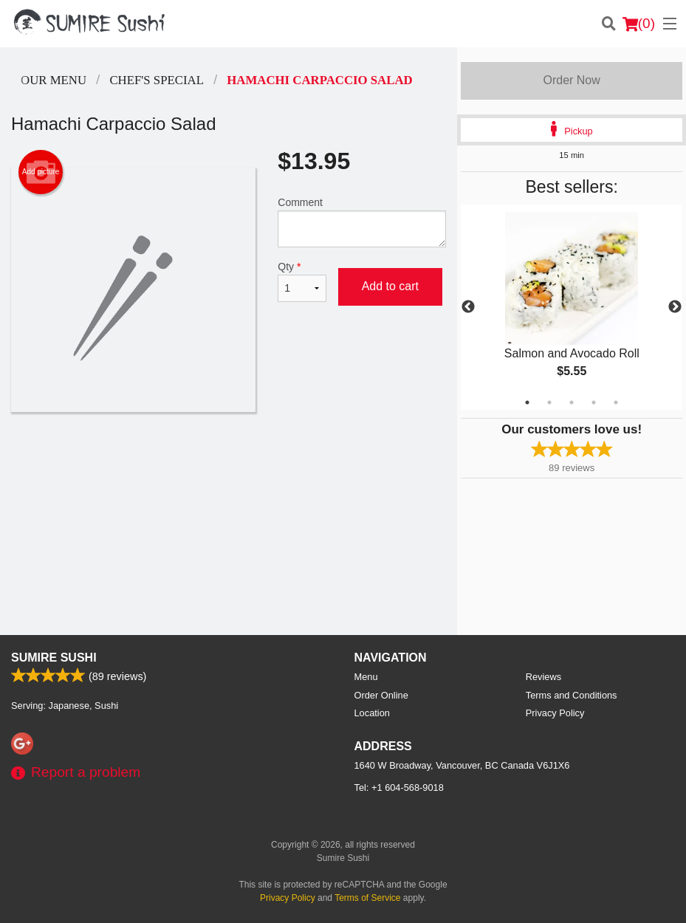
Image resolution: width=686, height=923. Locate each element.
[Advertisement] (228, 460)
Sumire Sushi (54, 657)
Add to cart (390, 286)
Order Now (571, 80)
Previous (468, 307)
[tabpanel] (571, 307)
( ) (638, 24)
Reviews (543, 676)
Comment (362, 221)
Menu (366, 676)
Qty (302, 281)
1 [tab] (527, 402)
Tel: (399, 787)
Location (372, 712)
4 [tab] (593, 402)
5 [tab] (615, 402)
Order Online (381, 695)
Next (675, 307)
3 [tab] (571, 402)
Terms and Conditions (571, 695)
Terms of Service (367, 898)
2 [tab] (549, 402)
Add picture (41, 172)
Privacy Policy (555, 712)
